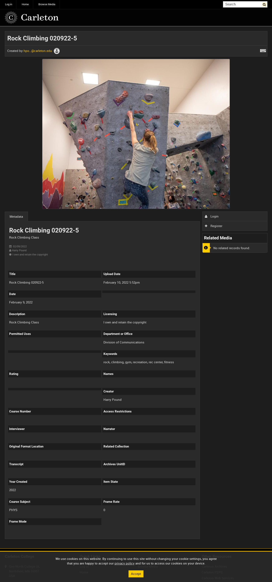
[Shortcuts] (263, 49)
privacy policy (125, 563)
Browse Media (46, 4)
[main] (136, 287)
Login (212, 216)
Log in (8, 4)
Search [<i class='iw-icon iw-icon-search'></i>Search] (264, 4)
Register (213, 226)
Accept (136, 574)
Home (25, 4)
